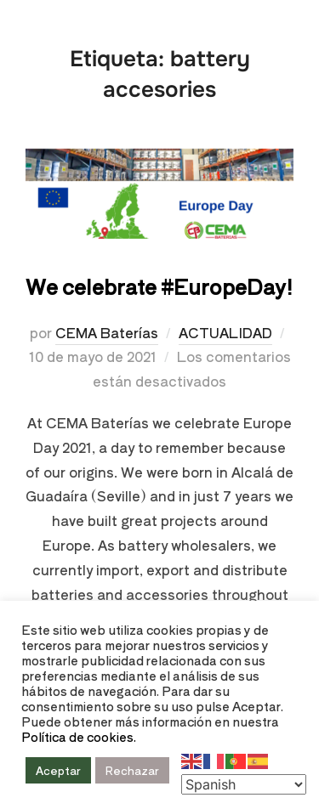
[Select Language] (243, 784)
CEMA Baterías (106, 332)
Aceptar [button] (58, 770)
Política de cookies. (78, 736)
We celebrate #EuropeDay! (159, 286)
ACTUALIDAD (225, 332)
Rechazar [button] (132, 770)
